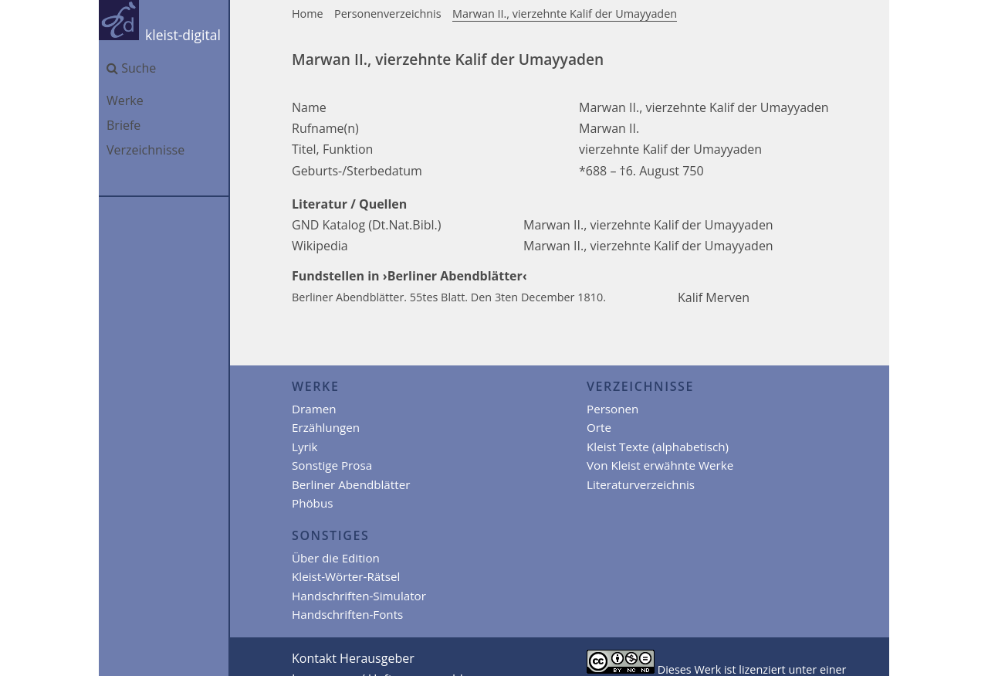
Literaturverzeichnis (641, 484)
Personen (612, 408)
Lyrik (305, 446)
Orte (599, 427)
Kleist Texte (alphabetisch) (658, 446)
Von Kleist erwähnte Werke (660, 465)
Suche (131, 67)
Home (307, 13)
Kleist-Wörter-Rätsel (346, 576)
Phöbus (312, 503)
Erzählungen (326, 427)
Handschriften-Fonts (347, 614)
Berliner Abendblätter (351, 484)
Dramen (314, 408)
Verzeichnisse (145, 149)
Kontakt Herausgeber (353, 658)
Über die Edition (336, 558)
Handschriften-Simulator (359, 595)
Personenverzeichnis (388, 13)
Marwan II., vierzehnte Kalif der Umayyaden (564, 13)
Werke (125, 100)
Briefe (123, 125)
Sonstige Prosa (332, 465)
